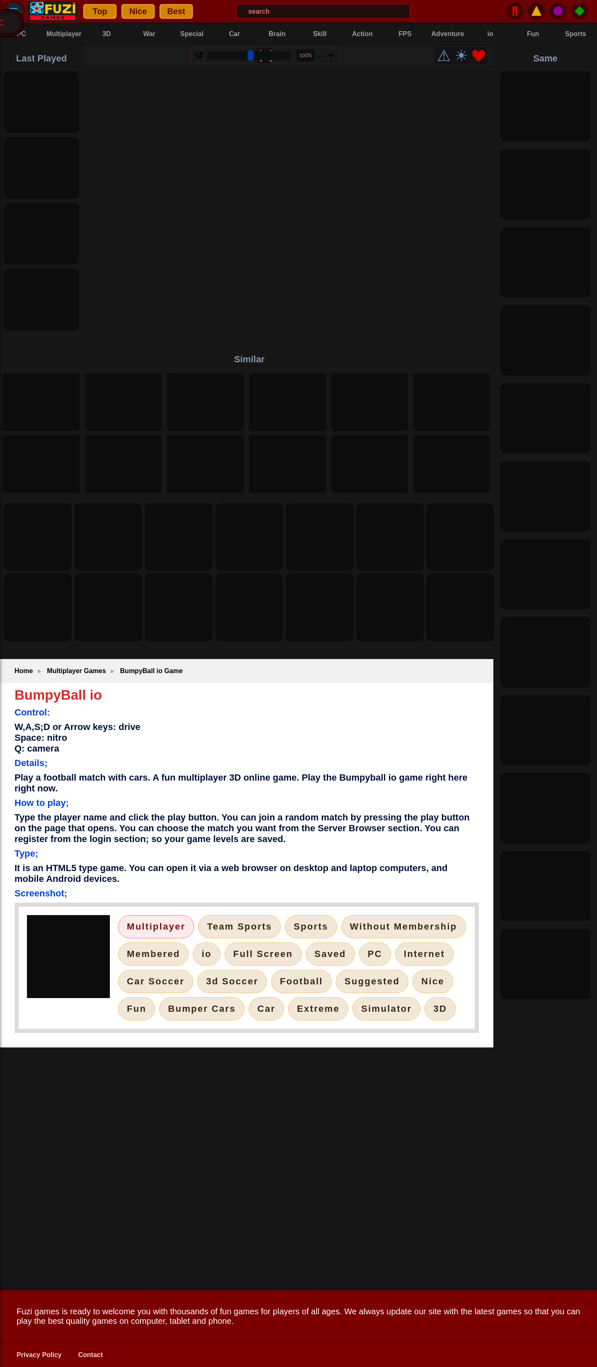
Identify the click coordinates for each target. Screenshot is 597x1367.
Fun (136, 1008)
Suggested (372, 981)
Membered (153, 954)
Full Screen (263, 954)
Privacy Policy (39, 1354)
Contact (90, 1354)
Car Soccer (155, 981)
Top (99, 11)
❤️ (478, 55)
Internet (424, 954)
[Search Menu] (323, 11)
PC (375, 954)
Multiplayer (156, 926)
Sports (311, 926)
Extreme (318, 1008)
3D (440, 1008)
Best (176, 11)
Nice (138, 11)
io (206, 954)
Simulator (386, 1008)
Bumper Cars (201, 1008)
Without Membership (403, 926)
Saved (330, 954)
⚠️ (536, 11)
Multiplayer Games (76, 670)
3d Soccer (232, 981)
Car (266, 1008)
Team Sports (239, 926)
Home (24, 670)
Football (301, 981)
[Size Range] (248, 55)
